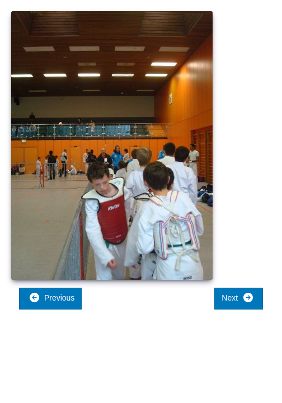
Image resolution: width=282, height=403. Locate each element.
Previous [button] (52, 297)
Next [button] (237, 297)
